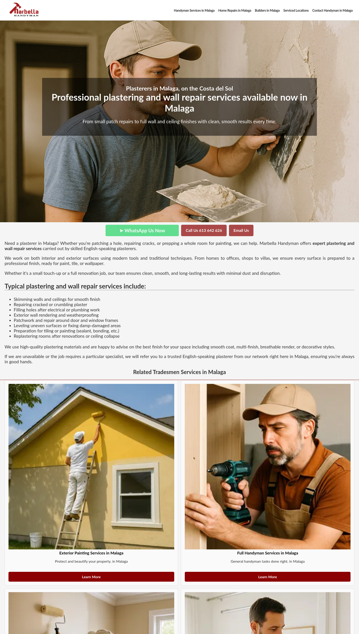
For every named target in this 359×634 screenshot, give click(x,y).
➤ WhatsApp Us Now (142, 230)
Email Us (241, 230)
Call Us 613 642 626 (204, 230)
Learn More (91, 577)
